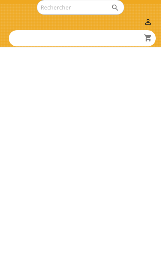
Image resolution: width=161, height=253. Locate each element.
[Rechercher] (80, 7)
